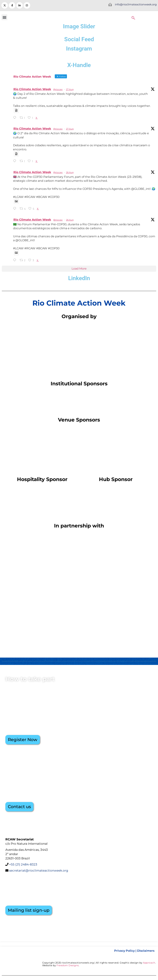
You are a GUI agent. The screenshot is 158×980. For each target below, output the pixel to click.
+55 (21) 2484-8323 (23, 864)
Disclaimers (145, 950)
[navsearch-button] (133, 17)
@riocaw (58, 89)
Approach (149, 962)
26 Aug (70, 172)
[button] (4, 17)
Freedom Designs (68, 965)
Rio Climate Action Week (32, 89)
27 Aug (70, 89)
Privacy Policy (124, 950)
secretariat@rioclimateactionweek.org (38, 870)
